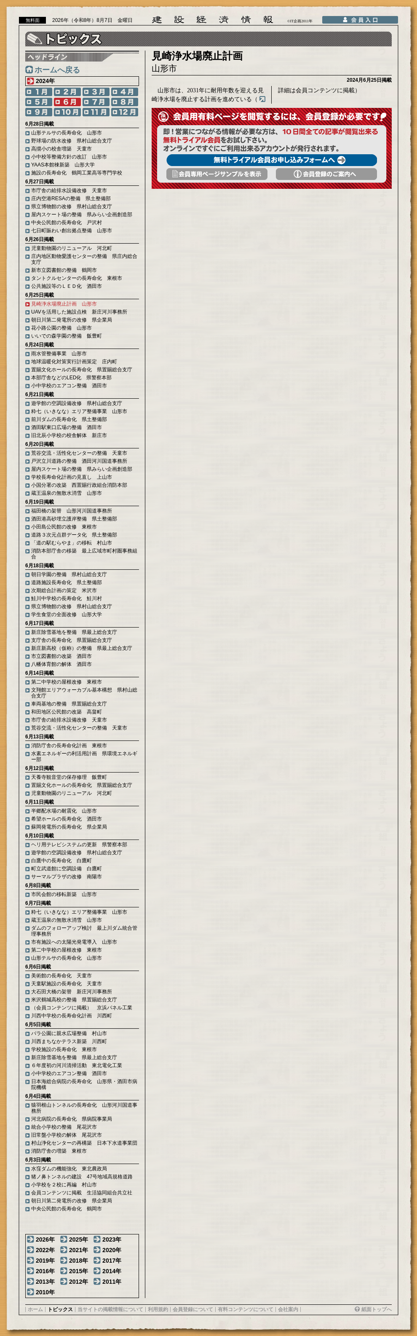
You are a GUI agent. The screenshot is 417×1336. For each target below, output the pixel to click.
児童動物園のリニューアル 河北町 (71, 248)
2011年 (111, 1281)
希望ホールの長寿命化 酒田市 (66, 819)
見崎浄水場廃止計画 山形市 (64, 304)
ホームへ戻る (57, 70)
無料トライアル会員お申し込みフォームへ (271, 160)
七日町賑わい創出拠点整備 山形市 (71, 230)
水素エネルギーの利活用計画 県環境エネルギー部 (84, 756)
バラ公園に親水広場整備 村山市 (69, 1033)
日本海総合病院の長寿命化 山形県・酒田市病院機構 (84, 1084)
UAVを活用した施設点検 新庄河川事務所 (79, 312)
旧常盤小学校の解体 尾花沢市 (66, 1135)
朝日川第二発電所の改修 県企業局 (71, 320)
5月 (38, 102)
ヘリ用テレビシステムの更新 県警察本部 (79, 845)
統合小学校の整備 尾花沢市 (64, 1127)
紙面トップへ (376, 1309)
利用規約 (158, 1309)
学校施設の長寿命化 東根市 (64, 1049)
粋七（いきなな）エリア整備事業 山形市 (79, 411)
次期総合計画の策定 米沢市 (64, 590)
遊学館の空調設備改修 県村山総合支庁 (76, 403)
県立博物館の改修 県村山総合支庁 (71, 206)
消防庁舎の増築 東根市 (59, 1151)
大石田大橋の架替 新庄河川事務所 (71, 992)
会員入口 (360, 20)
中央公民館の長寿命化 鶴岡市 (66, 1209)
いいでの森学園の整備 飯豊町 (66, 336)
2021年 (78, 1250)
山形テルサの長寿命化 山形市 (66, 133)
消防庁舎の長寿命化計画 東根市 (69, 745)
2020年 (111, 1250)
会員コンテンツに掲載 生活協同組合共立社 (81, 1193)
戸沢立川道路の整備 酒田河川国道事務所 (79, 461)
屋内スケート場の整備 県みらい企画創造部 (81, 214)
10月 (67, 112)
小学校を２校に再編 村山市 (64, 1185)
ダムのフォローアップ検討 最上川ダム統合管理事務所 (84, 931)
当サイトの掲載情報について (110, 1309)
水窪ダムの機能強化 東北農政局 (69, 1169)
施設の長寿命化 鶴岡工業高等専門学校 (76, 173)
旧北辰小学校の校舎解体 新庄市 (69, 435)
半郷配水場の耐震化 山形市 (64, 811)
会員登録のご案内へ (326, 174)
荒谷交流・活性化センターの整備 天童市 (79, 453)
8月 (124, 102)
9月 (38, 112)
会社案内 (288, 1309)
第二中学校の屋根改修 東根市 (66, 682)
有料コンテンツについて (245, 1309)
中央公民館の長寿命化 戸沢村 (66, 222)
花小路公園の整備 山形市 (61, 328)
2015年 (78, 1271)
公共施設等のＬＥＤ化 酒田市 (66, 286)
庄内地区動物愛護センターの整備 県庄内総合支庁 (84, 259)
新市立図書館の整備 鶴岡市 (64, 270)
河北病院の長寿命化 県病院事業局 (71, 1119)
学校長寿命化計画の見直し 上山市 (71, 477)
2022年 (45, 1250)
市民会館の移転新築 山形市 (64, 894)
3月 (96, 92)
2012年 (78, 1281)
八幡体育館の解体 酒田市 (61, 664)
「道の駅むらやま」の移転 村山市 (71, 543)
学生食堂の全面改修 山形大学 (66, 614)
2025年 (78, 1239)
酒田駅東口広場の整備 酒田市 (66, 427)
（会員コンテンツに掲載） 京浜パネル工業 (81, 1008)
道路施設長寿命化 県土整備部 (66, 582)
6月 (67, 102)
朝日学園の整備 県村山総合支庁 (69, 574)
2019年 (45, 1260)
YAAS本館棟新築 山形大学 (63, 165)
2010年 (45, 1292)
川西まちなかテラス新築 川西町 (69, 1041)
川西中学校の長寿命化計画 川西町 (71, 1016)
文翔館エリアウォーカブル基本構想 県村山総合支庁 (84, 693)
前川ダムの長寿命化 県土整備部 (69, 419)
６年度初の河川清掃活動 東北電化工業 (76, 1065)
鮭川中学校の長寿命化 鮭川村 (66, 598)
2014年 (111, 1271)
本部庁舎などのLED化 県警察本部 (71, 378)
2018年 (78, 1260)
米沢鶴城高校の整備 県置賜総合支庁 (74, 1000)
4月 (124, 92)
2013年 (45, 1281)
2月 (67, 92)
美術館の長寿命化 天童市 (61, 976)
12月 (124, 112)
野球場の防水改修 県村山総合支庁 (71, 141)
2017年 (111, 1260)
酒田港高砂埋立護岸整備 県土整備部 (74, 519)
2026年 (45, 1239)
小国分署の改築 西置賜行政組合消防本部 (79, 485)
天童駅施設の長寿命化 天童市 (66, 984)
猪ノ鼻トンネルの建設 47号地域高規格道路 (82, 1177)
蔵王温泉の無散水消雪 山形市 (66, 493)
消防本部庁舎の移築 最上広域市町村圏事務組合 (84, 554)
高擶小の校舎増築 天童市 (61, 149)
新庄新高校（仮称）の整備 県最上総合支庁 (81, 648)
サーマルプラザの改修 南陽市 (66, 877)
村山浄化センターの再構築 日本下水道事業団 (84, 1143)
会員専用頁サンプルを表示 (216, 174)
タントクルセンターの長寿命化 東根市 (76, 278)
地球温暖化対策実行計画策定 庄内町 (74, 362)
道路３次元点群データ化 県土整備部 (74, 535)
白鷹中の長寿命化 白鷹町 (61, 861)
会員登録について (193, 1309)
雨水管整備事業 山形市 (59, 354)
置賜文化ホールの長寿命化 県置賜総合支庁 (81, 370)
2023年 (111, 1239)
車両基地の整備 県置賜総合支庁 (69, 704)
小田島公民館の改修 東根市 (64, 527)
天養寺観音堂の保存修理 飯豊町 (69, 777)
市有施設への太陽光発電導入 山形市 (74, 942)
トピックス (60, 1309)
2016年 (45, 1271)
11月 (96, 112)
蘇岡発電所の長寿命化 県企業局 (69, 827)
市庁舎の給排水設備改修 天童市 (69, 190)
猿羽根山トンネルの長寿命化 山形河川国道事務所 (84, 1108)
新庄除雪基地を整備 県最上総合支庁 (74, 632)
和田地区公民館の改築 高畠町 (66, 712)
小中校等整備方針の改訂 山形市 (69, 157)
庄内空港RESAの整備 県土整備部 (71, 198)
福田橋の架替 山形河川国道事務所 (71, 511)
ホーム (35, 1309)
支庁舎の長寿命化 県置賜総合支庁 (71, 640)
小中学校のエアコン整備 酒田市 (69, 386)
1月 (38, 92)
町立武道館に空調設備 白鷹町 (66, 869)
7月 (96, 102)
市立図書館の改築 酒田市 (61, 656)
